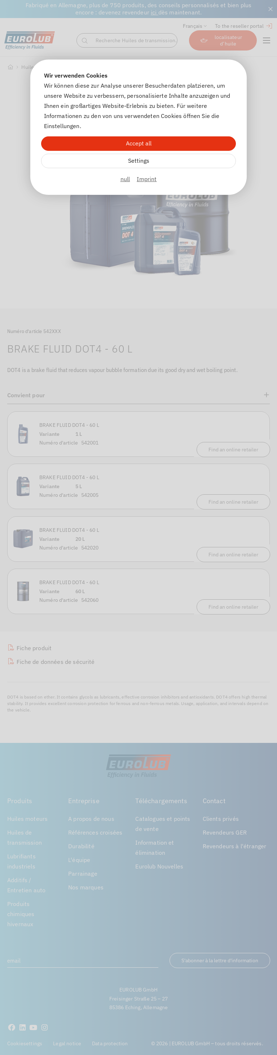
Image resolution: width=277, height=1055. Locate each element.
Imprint (147, 179)
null (125, 179)
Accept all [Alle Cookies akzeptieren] (138, 143)
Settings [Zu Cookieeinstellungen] (138, 160)
